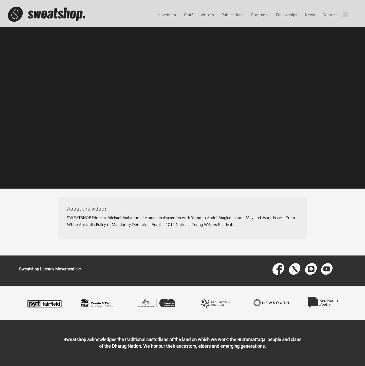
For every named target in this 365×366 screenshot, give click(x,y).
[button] (345, 13)
